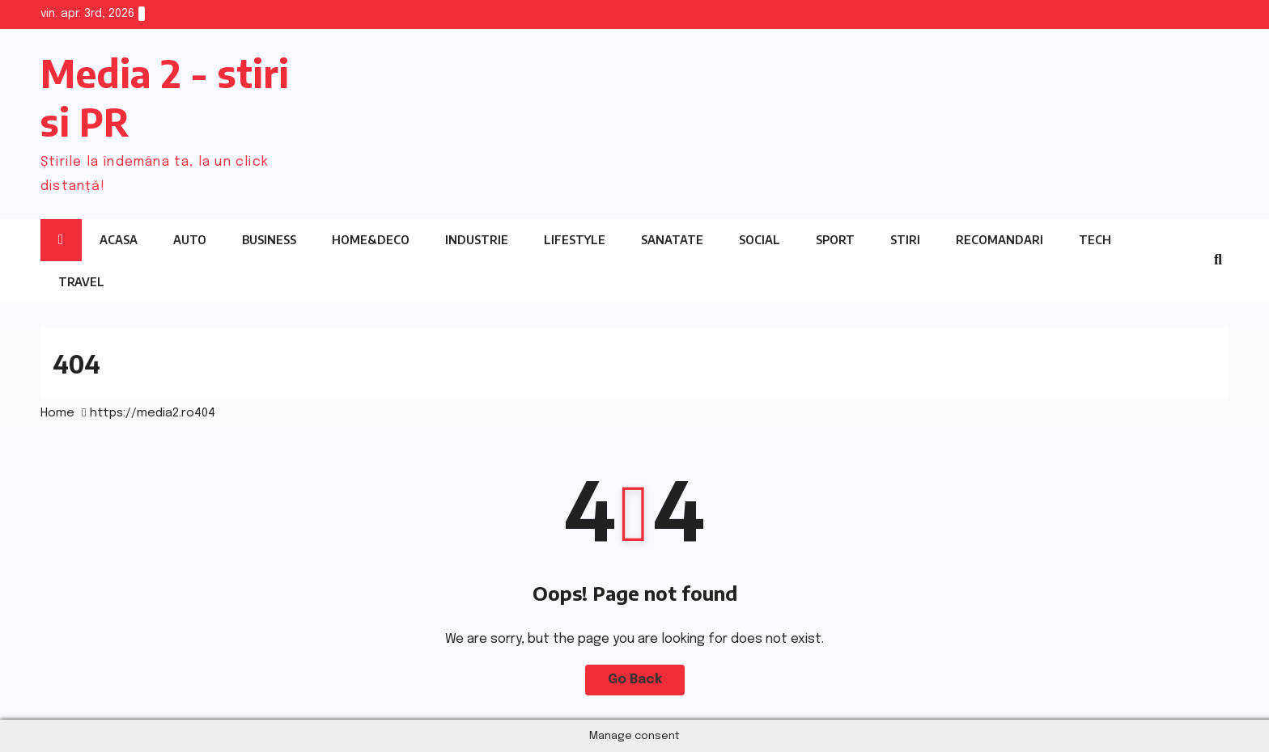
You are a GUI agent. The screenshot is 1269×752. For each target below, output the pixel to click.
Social (759, 240)
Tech (1095, 240)
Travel (81, 282)
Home (57, 413)
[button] (1218, 260)
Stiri (905, 240)
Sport (835, 240)
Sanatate (672, 240)
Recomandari (999, 240)
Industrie (476, 240)
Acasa (119, 240)
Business (269, 240)
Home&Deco (371, 240)
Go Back (635, 680)
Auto (189, 240)
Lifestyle (574, 240)
